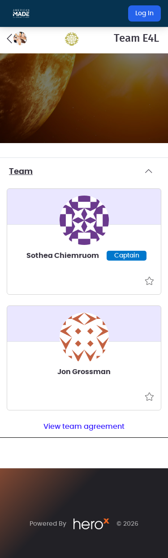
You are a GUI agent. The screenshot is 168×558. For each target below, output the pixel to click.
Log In (144, 13)
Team (84, 172)
